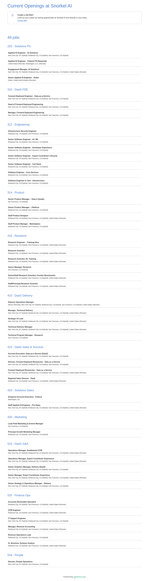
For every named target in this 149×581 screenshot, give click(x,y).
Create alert (22, 21)
